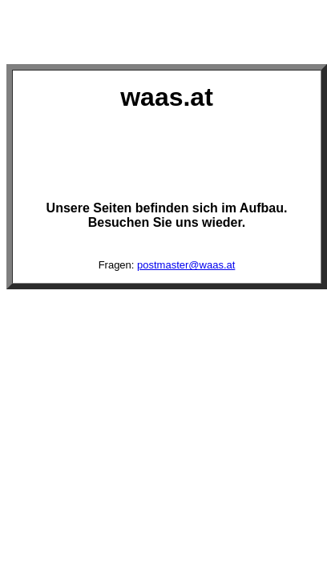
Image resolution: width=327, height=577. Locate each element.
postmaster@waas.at (186, 265)
